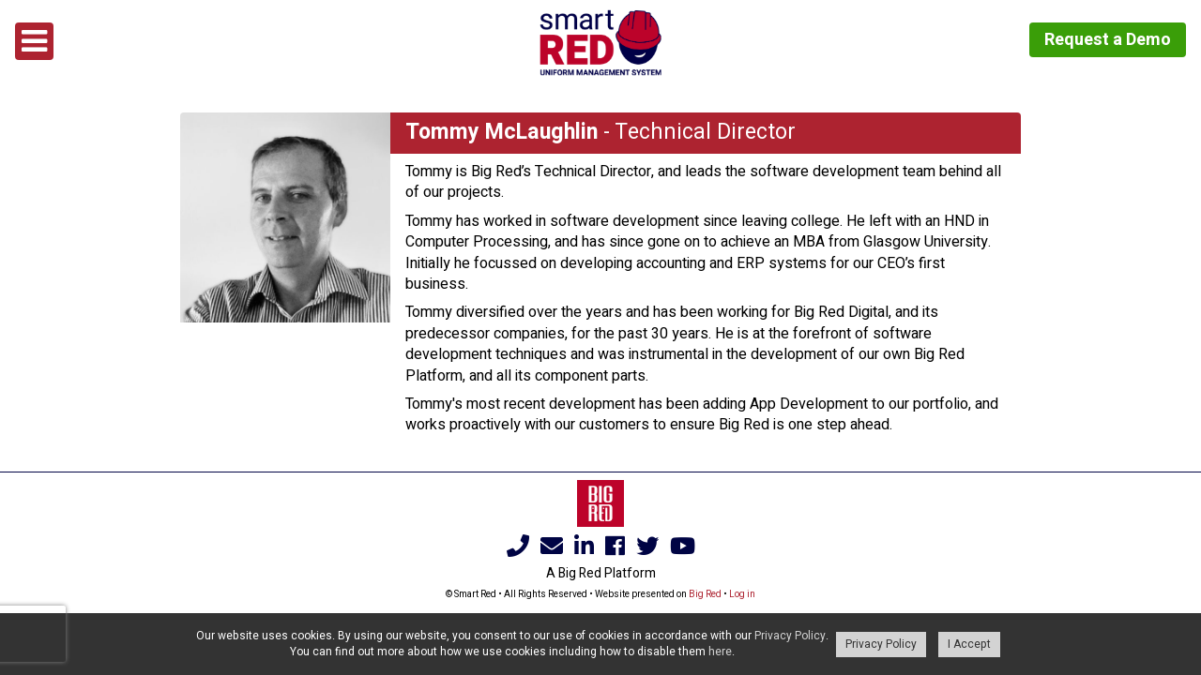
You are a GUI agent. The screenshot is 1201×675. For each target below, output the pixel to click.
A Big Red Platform (601, 573)
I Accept (969, 644)
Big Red (705, 594)
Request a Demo (1107, 39)
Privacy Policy (790, 635)
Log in (742, 594)
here (720, 651)
